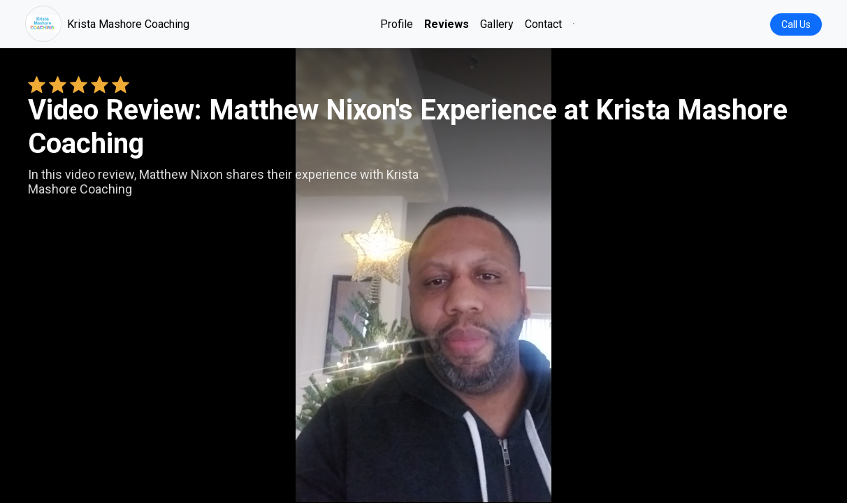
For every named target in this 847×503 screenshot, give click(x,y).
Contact (543, 24)
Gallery (497, 24)
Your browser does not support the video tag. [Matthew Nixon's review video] (423, 275)
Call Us (796, 24)
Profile (396, 24)
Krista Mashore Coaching (107, 24)
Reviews (446, 24)
